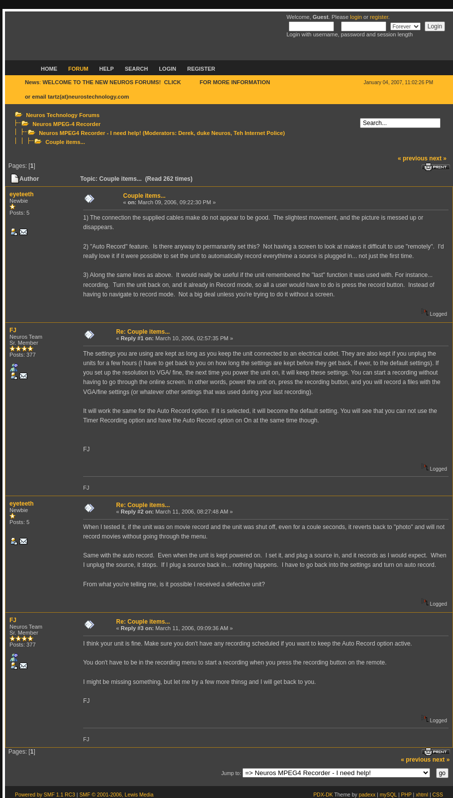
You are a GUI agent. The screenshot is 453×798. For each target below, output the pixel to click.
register (379, 17)
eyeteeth (21, 194)
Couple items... (65, 142)
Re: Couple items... (143, 331)
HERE (190, 82)
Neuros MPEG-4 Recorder (66, 124)
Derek (186, 133)
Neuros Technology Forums (63, 115)
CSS (438, 795)
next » (438, 158)
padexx (367, 795)
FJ (12, 330)
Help (106, 69)
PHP (406, 795)
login (356, 17)
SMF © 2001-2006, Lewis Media (116, 795)
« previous (413, 158)
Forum (78, 69)
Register (201, 69)
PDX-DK (323, 795)
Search (136, 69)
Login (167, 69)
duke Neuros (213, 133)
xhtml (422, 795)
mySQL (388, 795)
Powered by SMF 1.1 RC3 (45, 795)
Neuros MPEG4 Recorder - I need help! (90, 133)
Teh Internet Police (258, 133)
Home (49, 69)
